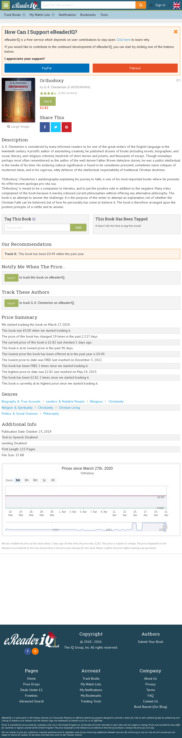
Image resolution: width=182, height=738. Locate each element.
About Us (150, 678)
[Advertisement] (91, 589)
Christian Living (69, 407)
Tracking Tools (91, 701)
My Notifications (91, 690)
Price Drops (31, 684)
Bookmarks (88, 15)
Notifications (67, 15)
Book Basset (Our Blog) (150, 707)
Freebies (31, 695)
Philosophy (51, 413)
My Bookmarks (91, 695)
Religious (96, 401)
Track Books (15, 15)
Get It (48, 101)
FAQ (151, 695)
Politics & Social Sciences (20, 413)
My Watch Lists (43, 15)
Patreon (135, 68)
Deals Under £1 (31, 690)
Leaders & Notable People (65, 401)
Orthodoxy (52, 80)
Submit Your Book (150, 642)
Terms (150, 690)
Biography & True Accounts (21, 401)
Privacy (151, 684)
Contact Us (150, 701)
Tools (104, 15)
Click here (124, 39)
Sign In (157, 5)
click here (45, 734)
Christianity (116, 401)
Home (31, 678)
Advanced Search (31, 701)
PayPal (47, 68)
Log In (11, 277)
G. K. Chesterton (55, 87)
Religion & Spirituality (17, 407)
